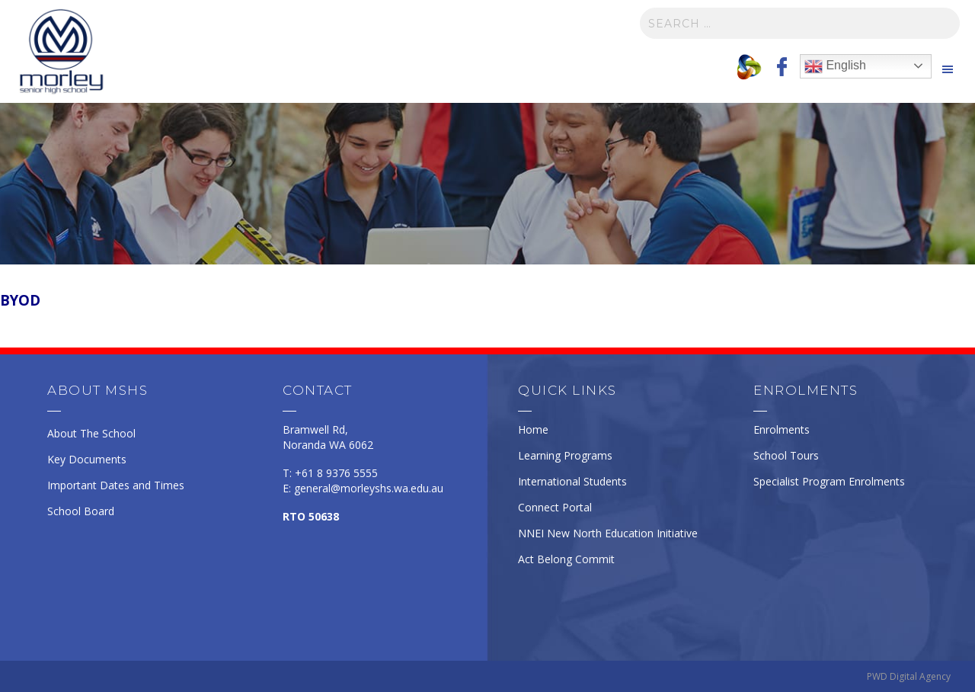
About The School (91, 433)
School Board (80, 511)
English (835, 66)
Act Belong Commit (566, 559)
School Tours (786, 455)
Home (533, 429)
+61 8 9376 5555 (336, 473)
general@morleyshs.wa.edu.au (368, 488)
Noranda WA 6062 (328, 444)
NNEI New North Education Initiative (608, 533)
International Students (572, 481)
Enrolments (781, 429)
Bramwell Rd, (315, 429)
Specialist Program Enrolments (829, 481)
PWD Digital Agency (909, 676)
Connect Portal (555, 507)
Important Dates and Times (115, 485)
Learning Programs (565, 455)
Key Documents (86, 459)
